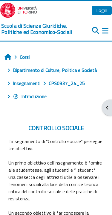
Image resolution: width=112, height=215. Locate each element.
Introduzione (30, 96)
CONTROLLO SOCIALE (56, 128)
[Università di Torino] (18, 9)
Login (101, 10)
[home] (37, 29)
